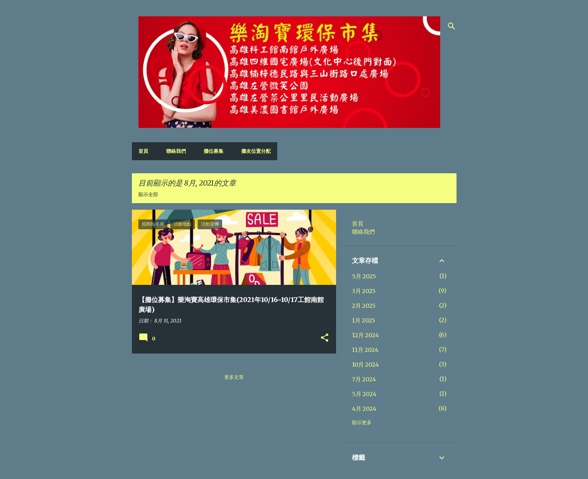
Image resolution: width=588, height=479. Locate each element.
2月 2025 (364, 305)
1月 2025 (363, 320)
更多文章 (234, 377)
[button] (325, 338)
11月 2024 (365, 350)
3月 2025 (364, 291)
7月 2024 (364, 379)
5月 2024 (364, 394)
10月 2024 (365, 364)
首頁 (143, 151)
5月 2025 (364, 276)
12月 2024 (365, 335)
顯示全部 (148, 194)
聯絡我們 (176, 151)
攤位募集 (213, 151)
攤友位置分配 (256, 151)
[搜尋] (452, 26)
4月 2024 (364, 408)
